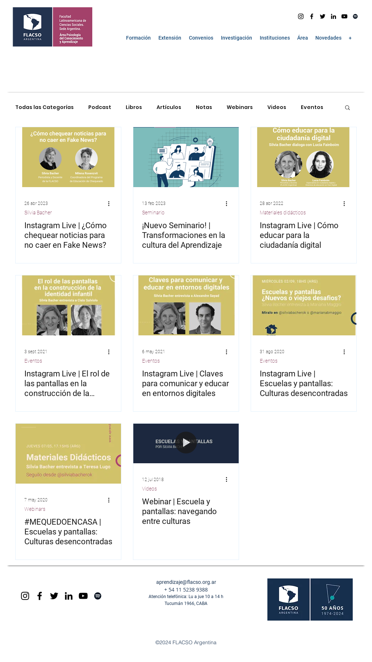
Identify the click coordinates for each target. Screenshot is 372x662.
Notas (204, 107)
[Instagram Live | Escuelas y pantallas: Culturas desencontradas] (303, 305)
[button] (138, 38)
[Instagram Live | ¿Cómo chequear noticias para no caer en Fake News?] (68, 157)
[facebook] (311, 16)
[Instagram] (300, 16)
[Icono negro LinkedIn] (333, 16)
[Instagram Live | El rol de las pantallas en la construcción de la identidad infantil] (68, 305)
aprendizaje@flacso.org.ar (186, 582)
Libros (134, 107)
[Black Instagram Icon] (25, 595)
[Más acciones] (111, 203)
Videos (276, 107)
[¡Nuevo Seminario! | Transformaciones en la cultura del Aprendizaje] (186, 157)
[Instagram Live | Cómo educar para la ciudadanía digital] (303, 157)
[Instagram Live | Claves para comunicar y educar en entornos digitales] (186, 305)
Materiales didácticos (283, 212)
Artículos (169, 107)
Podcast (99, 107)
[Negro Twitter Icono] (322, 16)
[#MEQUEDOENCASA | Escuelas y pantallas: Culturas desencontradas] (68, 454)
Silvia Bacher (38, 212)
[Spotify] (355, 16)
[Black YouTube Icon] (83, 595)
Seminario (153, 212)
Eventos (312, 107)
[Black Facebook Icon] (39, 595)
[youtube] (344, 16)
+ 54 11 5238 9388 (186, 589)
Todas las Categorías (44, 107)
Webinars (240, 107)
